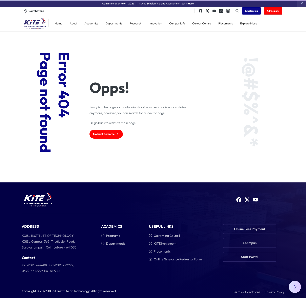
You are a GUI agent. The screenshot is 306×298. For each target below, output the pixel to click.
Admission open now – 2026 (118, 3)
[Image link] (38, 200)
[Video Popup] (295, 287)
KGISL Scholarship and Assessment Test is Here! (166, 3)
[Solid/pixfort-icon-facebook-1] (239, 201)
